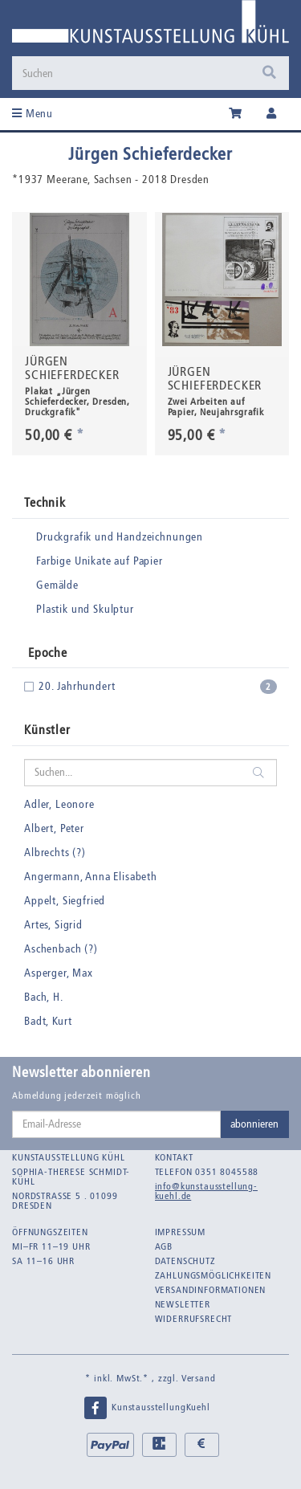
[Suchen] (133, 73)
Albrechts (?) (55, 852)
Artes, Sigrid (53, 925)
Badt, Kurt (47, 1021)
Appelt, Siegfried (64, 901)
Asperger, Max (58, 973)
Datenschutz (185, 1261)
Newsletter (182, 1304)
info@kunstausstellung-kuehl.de (206, 1191)
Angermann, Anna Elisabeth (90, 876)
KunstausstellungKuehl (146, 1408)
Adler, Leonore (59, 804)
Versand (198, 1378)
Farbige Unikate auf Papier (99, 561)
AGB (164, 1246)
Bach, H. (43, 997)
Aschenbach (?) (61, 949)
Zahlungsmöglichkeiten (213, 1275)
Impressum (180, 1232)
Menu (32, 113)
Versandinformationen (210, 1290)
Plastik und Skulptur (85, 609)
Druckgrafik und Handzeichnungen (119, 537)
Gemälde (57, 585)
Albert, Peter (54, 828)
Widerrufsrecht (194, 1319)
